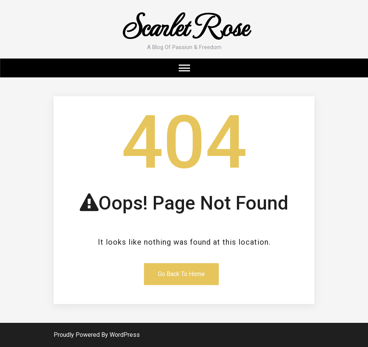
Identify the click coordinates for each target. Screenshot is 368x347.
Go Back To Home (181, 274)
